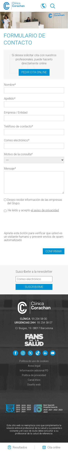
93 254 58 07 (44, 322)
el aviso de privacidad (45, 210)
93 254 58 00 (39, 318)
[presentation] (31, 222)
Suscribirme (34, 287)
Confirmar (54, 251)
